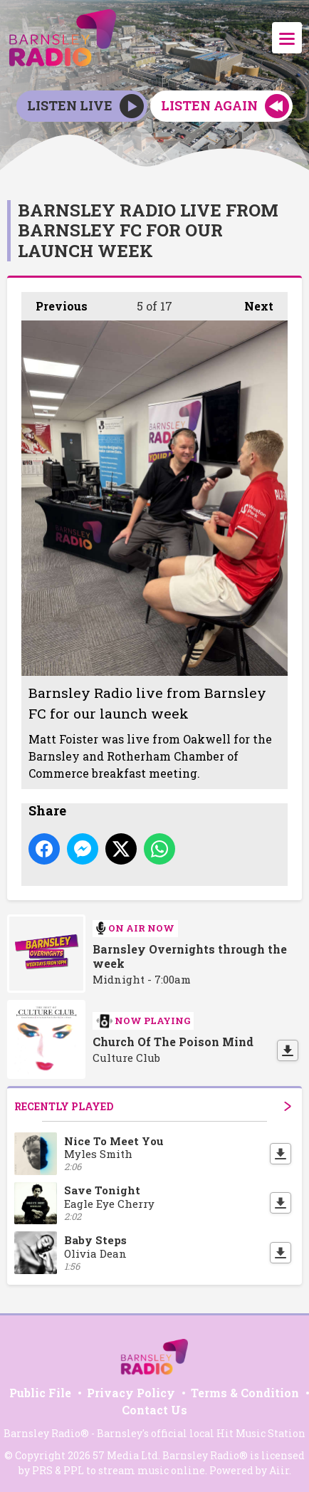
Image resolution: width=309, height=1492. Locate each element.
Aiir (279, 1470)
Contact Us (154, 1409)
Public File (40, 1392)
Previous (54, 302)
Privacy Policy (131, 1392)
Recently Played (152, 1106)
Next (251, 302)
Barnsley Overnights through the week (190, 956)
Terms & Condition (245, 1392)
